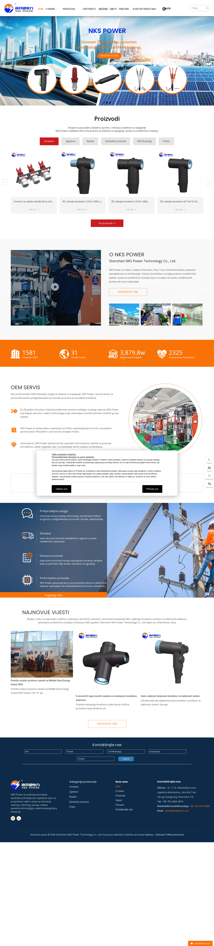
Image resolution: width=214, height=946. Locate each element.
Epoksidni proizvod (79, 802)
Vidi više (34, 209)
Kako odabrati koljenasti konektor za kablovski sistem (170, 696)
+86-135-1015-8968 (200, 806)
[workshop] (165, 422)
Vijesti (119, 800)
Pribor (72, 807)
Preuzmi (120, 805)
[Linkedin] (13, 818)
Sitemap (160, 834)
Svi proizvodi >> (107, 223)
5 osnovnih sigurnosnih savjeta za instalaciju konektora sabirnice (106, 698)
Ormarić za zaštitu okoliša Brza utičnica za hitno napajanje (94, 201)
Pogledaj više (53, 595)
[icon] (14, 411)
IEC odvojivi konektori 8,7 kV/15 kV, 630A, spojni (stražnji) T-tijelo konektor (54, 201)
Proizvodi (120, 795)
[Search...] (197, 8)
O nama (120, 791)
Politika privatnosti (174, 834)
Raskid (72, 797)
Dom (118, 786)
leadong (149, 834)
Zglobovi (73, 792)
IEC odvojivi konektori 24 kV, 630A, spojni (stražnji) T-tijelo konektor (147, 201)
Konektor (74, 787)
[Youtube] (19, 818)
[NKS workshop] (56, 288)
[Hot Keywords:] (207, 8)
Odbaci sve (61, 489)
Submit (126, 758)
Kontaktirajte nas (124, 809)
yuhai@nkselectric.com (177, 811)
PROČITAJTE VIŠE (109, 56)
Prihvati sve (152, 489)
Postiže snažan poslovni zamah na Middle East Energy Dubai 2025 (40, 682)
